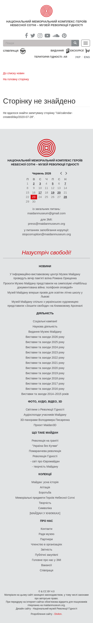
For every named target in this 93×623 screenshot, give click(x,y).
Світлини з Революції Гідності (45, 409)
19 (53, 192)
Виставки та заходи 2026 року (45, 336)
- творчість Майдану (45, 466)
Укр (78, 57)
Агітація (45, 487)
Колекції (45, 474)
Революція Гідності (45, 456)
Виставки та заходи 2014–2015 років (45, 394)
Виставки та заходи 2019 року (45, 373)
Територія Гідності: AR (50, 56)
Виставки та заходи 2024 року (45, 347)
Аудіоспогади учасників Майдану (45, 414)
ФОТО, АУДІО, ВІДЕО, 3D (45, 401)
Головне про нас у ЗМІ (46, 560)
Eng (87, 57)
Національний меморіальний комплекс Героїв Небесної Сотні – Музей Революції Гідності (46, 23)
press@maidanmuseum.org (46, 223)
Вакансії (46, 565)
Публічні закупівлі (46, 554)
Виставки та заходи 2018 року (45, 378)
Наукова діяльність (45, 326)
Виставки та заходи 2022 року (45, 357)
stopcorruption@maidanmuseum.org (46, 234)
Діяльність (45, 313)
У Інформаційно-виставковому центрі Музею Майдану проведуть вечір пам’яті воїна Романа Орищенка (45, 276)
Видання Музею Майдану (45, 331)
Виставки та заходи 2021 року (45, 362)
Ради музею (46, 534)
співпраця (10, 50)
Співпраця (46, 570)
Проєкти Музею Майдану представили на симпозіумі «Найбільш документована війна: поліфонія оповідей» (45, 285)
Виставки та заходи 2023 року (45, 352)
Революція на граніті (45, 440)
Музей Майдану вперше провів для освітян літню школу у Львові (45, 294)
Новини (45, 266)
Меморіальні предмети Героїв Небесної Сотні (45, 497)
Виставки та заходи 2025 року (45, 342)
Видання (57, 50)
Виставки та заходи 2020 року (45, 368)
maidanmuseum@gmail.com (46, 213)
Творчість (45, 502)
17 (40, 192)
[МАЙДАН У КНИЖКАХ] (45, 513)
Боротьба (45, 492)
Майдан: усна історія (45, 482)
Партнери (46, 539)
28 (65, 197)
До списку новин (13, 73)
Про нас (46, 520)
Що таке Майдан (45, 432)
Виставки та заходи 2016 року (45, 388)
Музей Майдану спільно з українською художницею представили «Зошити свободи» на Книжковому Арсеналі (45, 303)
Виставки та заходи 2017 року (45, 383)
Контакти (46, 528)
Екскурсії (77, 50)
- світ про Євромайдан (45, 461)
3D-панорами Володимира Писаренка (45, 419)
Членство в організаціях (46, 544)
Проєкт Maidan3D (45, 425)
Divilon (58, 614)
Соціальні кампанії (45, 321)
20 (59, 192)
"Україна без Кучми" (45, 445)
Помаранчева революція (45, 451)
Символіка (45, 508)
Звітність (46, 549)
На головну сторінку (16, 79)
